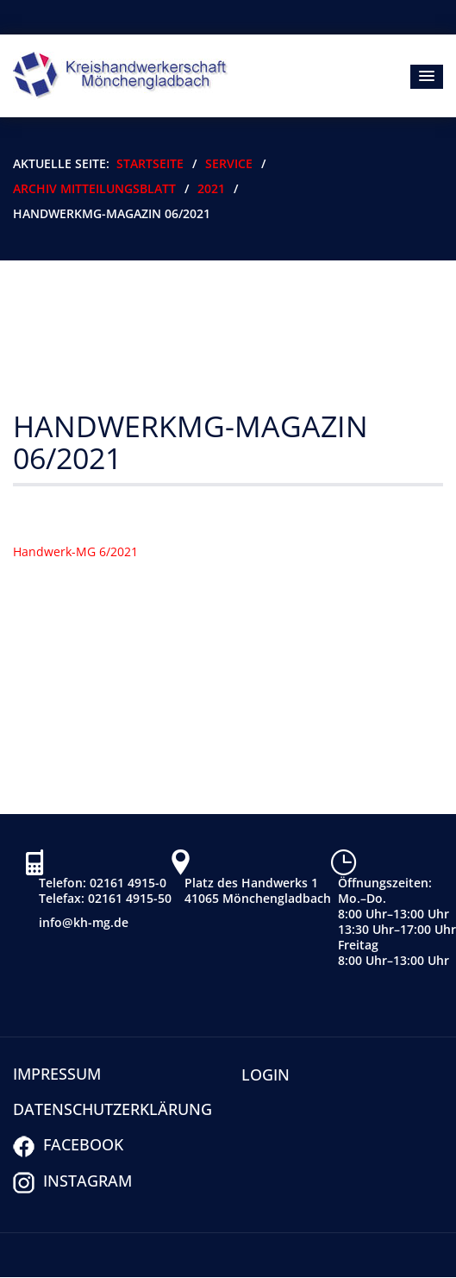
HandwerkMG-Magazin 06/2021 (190, 442)
